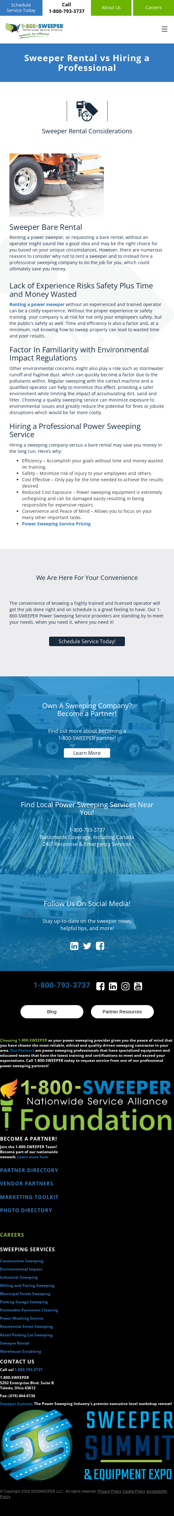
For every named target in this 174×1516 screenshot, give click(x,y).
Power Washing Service (21, 1318)
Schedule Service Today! (87, 641)
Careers (12, 1234)
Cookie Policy (133, 1491)
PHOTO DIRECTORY (26, 1210)
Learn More (87, 752)
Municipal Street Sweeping (25, 1293)
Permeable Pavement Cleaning (29, 1310)
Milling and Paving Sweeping (27, 1285)
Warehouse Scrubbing (20, 1351)
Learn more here (32, 1157)
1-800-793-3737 (28, 1369)
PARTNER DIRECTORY (29, 1170)
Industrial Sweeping (19, 1277)
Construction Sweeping (21, 1261)
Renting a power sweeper (37, 304)
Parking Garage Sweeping (24, 1302)
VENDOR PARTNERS (26, 1183)
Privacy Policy (109, 1491)
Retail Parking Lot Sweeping (26, 1335)
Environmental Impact (21, 1269)
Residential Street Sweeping (26, 1326)
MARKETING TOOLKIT (29, 1197)
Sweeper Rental (14, 1343)
